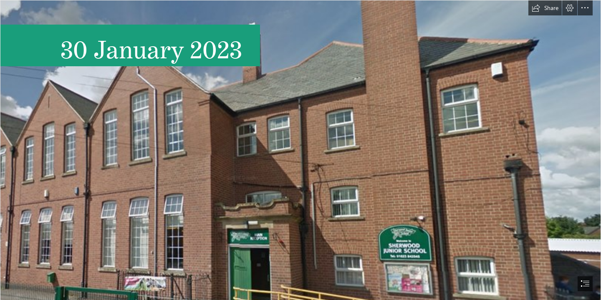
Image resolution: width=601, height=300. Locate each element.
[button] (545, 7)
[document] (300, 150)
